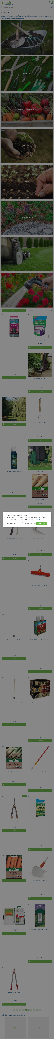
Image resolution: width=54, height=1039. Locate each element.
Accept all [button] (41, 523)
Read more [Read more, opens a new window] (38, 519)
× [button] (48, 513)
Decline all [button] (28, 523)
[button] (11, 523)
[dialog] (27, 519)
